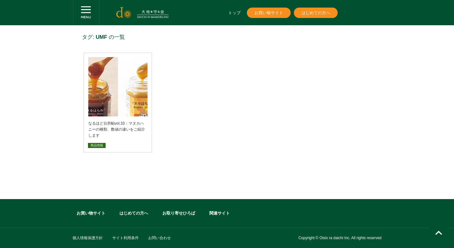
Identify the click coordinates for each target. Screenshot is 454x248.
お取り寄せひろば (178, 213)
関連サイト (219, 213)
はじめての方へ (315, 12)
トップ (234, 12)
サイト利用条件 (125, 238)
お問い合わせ (159, 238)
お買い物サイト (268, 12)
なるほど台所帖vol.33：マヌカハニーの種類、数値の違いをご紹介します (116, 129)
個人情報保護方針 (88, 238)
